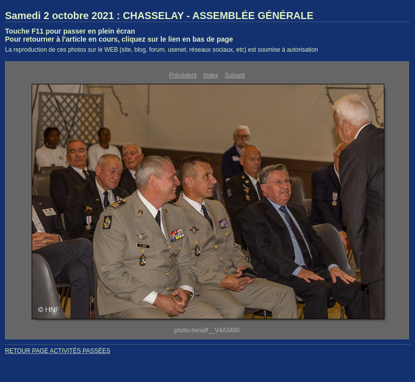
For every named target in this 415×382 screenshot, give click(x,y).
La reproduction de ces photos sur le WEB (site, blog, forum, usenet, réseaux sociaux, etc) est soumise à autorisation (161, 49)
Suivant (235, 75)
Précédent (183, 75)
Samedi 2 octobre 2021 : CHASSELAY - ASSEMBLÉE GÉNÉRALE (159, 15)
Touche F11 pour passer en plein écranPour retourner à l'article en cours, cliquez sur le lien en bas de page (119, 35)
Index (210, 75)
